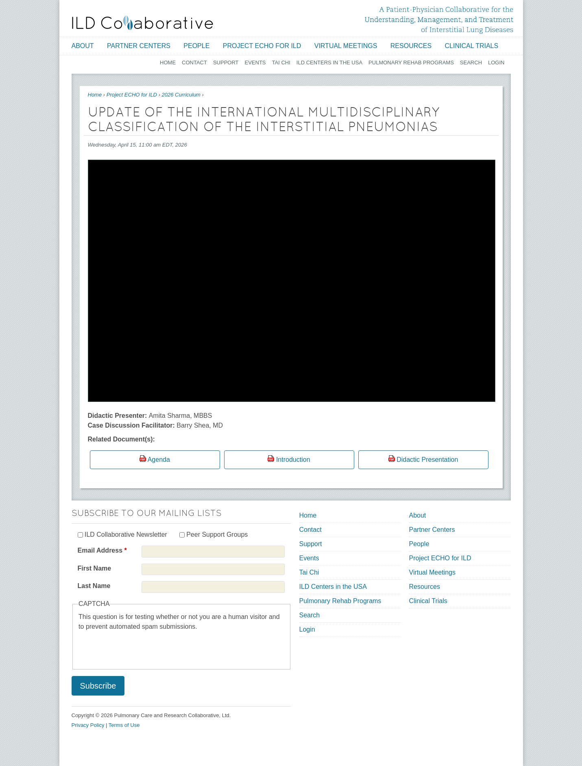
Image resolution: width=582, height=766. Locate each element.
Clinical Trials (472, 45)
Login (496, 62)
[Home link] (143, 23)
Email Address (102, 550)
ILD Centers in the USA (329, 62)
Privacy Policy (88, 725)
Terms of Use (124, 725)
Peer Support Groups (217, 534)
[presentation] (140, 647)
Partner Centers (138, 45)
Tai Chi (281, 62)
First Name (94, 568)
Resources (411, 45)
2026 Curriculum (181, 95)
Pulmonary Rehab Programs (411, 62)
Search (471, 62)
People (196, 45)
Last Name (94, 585)
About (83, 45)
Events (255, 62)
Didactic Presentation (427, 459)
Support (226, 62)
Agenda (159, 459)
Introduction (293, 459)
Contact (194, 62)
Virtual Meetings (345, 45)
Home (168, 62)
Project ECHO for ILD (262, 45)
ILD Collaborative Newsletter (126, 534)
